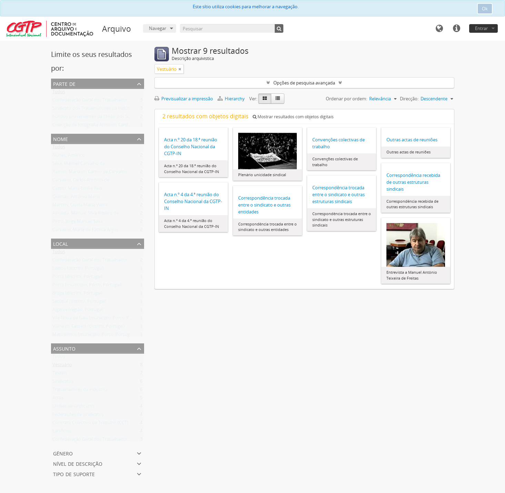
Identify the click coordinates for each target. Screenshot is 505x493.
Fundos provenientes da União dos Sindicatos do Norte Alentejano (120, 118)
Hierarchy (232, 98)
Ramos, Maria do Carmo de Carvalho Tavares (98, 173)
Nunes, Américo (68, 156)
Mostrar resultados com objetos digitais (293, 117)
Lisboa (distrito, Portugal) (78, 269)
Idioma (439, 28)
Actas (57, 399)
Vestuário (62, 366)
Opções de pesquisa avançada (304, 83)
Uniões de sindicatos (73, 407)
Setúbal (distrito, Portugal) (79, 303)
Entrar (481, 28)
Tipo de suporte (74, 473)
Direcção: (409, 98)
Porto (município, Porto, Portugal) (87, 286)
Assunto (64, 348)
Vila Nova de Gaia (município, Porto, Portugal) (98, 319)
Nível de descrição (77, 463)
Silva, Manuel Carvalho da (78, 165)
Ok (485, 9)
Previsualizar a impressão (183, 98)
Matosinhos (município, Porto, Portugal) (93, 336)
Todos (58, 93)
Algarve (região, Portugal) (78, 311)
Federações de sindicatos (78, 416)
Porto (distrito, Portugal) (77, 278)
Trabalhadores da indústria (80, 391)
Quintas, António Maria (76, 198)
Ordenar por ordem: (346, 98)
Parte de (64, 83)
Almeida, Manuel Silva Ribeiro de (85, 214)
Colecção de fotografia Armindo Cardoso (93, 126)
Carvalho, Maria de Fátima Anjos (85, 231)
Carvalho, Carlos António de (80, 181)
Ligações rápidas (456, 28)
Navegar (157, 28)
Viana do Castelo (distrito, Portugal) (88, 327)
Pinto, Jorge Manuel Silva (77, 223)
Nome (60, 138)
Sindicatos (62, 383)
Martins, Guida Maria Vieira (80, 206)
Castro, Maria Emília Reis (77, 190)
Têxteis (59, 374)
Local (60, 243)
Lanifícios (61, 432)
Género (63, 452)
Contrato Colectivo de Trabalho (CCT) (90, 424)
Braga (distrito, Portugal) (77, 294)
